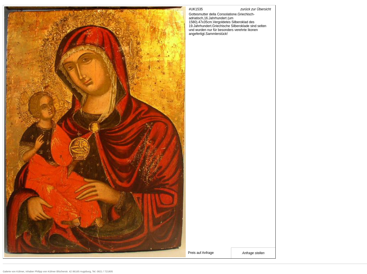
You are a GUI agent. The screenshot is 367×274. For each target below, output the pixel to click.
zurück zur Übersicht (255, 9)
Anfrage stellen (253, 253)
